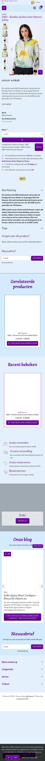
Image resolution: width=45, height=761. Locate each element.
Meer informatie (29, 758)
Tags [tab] (4, 228)
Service (5, 677)
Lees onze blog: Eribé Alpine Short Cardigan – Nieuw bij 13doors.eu (22, 617)
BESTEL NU (22, 521)
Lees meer (6, 104)
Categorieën (7, 669)
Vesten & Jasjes (18, 145)
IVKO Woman (7, 115)
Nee (15, 758)
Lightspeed (29, 696)
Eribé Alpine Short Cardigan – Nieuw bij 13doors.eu (20, 597)
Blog (5, 592)
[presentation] (12, 49)
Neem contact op (9, 662)
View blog (37, 546)
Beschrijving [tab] (9, 190)
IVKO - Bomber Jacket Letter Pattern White (22, 415)
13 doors (5, 684)
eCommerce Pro (23, 699)
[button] (34, 7)
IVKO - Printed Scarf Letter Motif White (22, 335)
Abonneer (37, 258)
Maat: (5, 130)
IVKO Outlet (25, 147)
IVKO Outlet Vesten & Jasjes (12, 150)
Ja (8, 758)
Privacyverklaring (7, 262)
